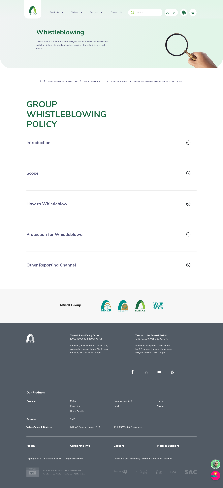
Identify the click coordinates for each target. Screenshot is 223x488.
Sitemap (168, 458)
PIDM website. (79, 474)
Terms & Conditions (152, 458)
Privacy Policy (133, 458)
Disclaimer (119, 458)
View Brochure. (75, 470)
